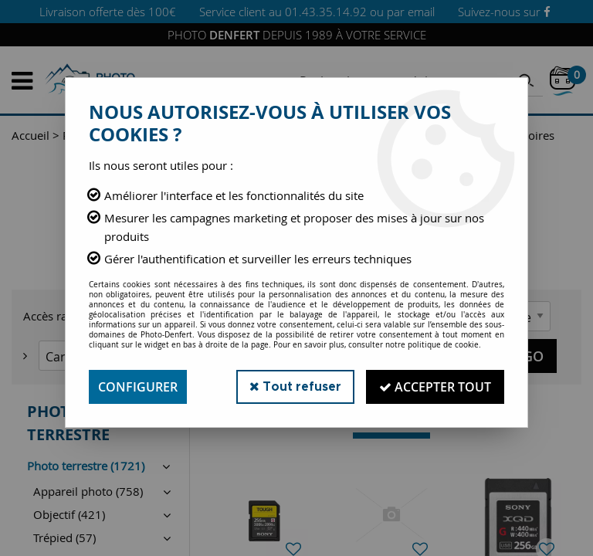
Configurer (138, 386)
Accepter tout (435, 386)
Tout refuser (295, 386)
